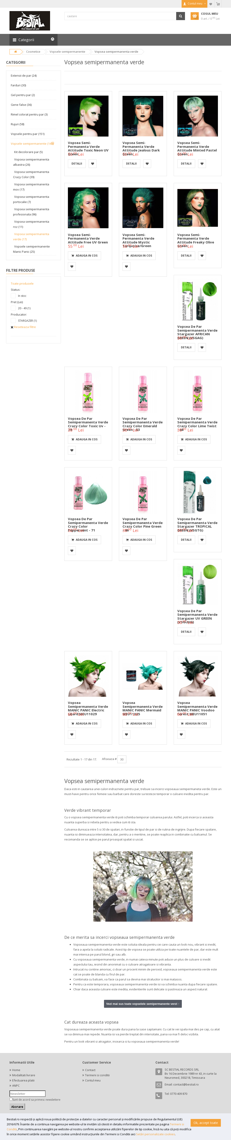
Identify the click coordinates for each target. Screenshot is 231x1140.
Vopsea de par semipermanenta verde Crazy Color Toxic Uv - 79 (88, 424)
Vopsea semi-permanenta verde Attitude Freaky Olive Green (195, 240)
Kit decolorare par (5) (28, 152)
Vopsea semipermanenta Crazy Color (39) (31, 174)
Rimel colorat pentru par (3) (29, 114)
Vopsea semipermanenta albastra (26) (31, 162)
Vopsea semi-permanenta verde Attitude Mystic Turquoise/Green (138, 240)
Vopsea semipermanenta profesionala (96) (31, 211)
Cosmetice (33, 52)
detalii (77, 163)
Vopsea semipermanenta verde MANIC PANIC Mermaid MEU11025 (142, 708)
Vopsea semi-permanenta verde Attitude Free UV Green (88, 238)
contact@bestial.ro (186, 1084)
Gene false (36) (21, 105)
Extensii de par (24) (24, 75)
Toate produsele (22, 283)
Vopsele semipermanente (67, 52)
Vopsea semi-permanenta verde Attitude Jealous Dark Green (141, 148)
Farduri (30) (18, 85)
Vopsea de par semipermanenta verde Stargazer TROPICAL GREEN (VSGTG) (197, 524)
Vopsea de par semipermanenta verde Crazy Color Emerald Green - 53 (142, 424)
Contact (90, 1070)
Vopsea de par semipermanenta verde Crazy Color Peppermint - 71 (88, 524)
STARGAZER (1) (27, 321)
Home (16, 1070)
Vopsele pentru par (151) (27, 134)
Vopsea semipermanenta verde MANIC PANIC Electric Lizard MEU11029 (88, 708)
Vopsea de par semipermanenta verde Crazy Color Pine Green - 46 (142, 524)
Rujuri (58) (17, 124)
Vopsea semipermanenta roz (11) (31, 224)
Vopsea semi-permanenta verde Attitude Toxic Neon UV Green (88, 148)
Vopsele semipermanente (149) (32, 144)
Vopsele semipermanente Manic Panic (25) (31, 249)
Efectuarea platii (23, 1080)
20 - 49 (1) (24, 308)
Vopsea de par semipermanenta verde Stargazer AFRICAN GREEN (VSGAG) (197, 332)
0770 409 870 (178, 1094)
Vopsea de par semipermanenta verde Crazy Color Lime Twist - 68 (197, 424)
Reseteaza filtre (23, 327)
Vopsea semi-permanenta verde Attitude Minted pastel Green (197, 148)
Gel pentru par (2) (23, 95)
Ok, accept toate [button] (206, 1123)
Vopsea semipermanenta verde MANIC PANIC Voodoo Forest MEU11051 (197, 708)
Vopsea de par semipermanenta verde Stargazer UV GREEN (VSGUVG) (197, 616)
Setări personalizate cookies (155, 1134)
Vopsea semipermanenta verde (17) (31, 236)
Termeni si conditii (97, 1075)
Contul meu (93, 1080)
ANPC (16, 1085)
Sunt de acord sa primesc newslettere (36, 1100)
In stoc (22, 296)
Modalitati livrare (23, 1075)
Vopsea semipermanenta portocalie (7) (31, 199)
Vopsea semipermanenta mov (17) (31, 186)
